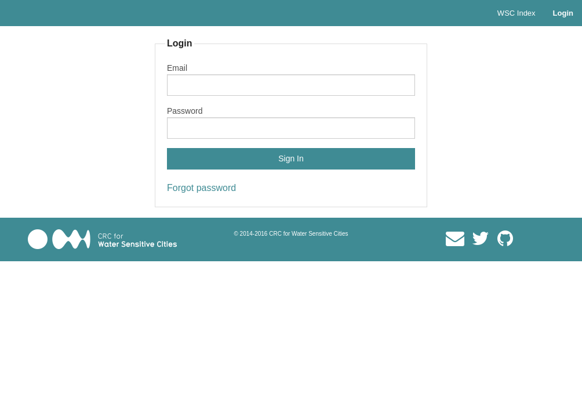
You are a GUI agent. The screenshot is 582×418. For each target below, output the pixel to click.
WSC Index (516, 13)
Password (184, 111)
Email (177, 68)
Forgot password (201, 188)
